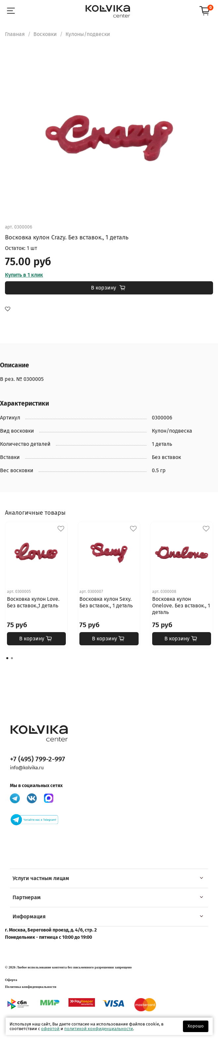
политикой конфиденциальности (98, 1028)
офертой (50, 1028)
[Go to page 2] (12, 658)
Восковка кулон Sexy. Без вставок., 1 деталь (106, 602)
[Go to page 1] (7, 658)
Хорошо (196, 1026)
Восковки (45, 34)
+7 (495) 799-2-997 (37, 759)
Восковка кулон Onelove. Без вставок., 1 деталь (181, 605)
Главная (15, 34)
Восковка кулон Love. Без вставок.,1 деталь (33, 602)
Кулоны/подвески (87, 34)
